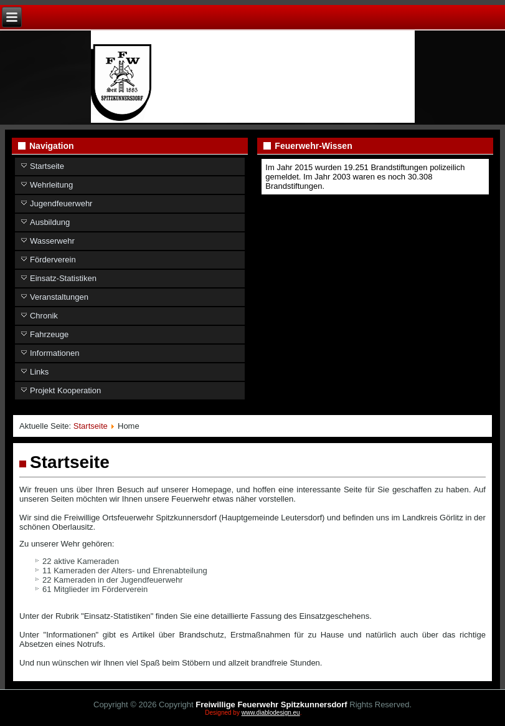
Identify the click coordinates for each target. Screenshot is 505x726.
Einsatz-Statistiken (63, 278)
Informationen (55, 353)
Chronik (44, 315)
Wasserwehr (52, 241)
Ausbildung (50, 222)
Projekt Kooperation (65, 390)
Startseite (47, 166)
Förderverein (53, 259)
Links (39, 371)
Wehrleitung (51, 184)
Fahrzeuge (49, 334)
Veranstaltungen (59, 297)
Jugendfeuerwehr (61, 203)
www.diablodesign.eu (271, 712)
